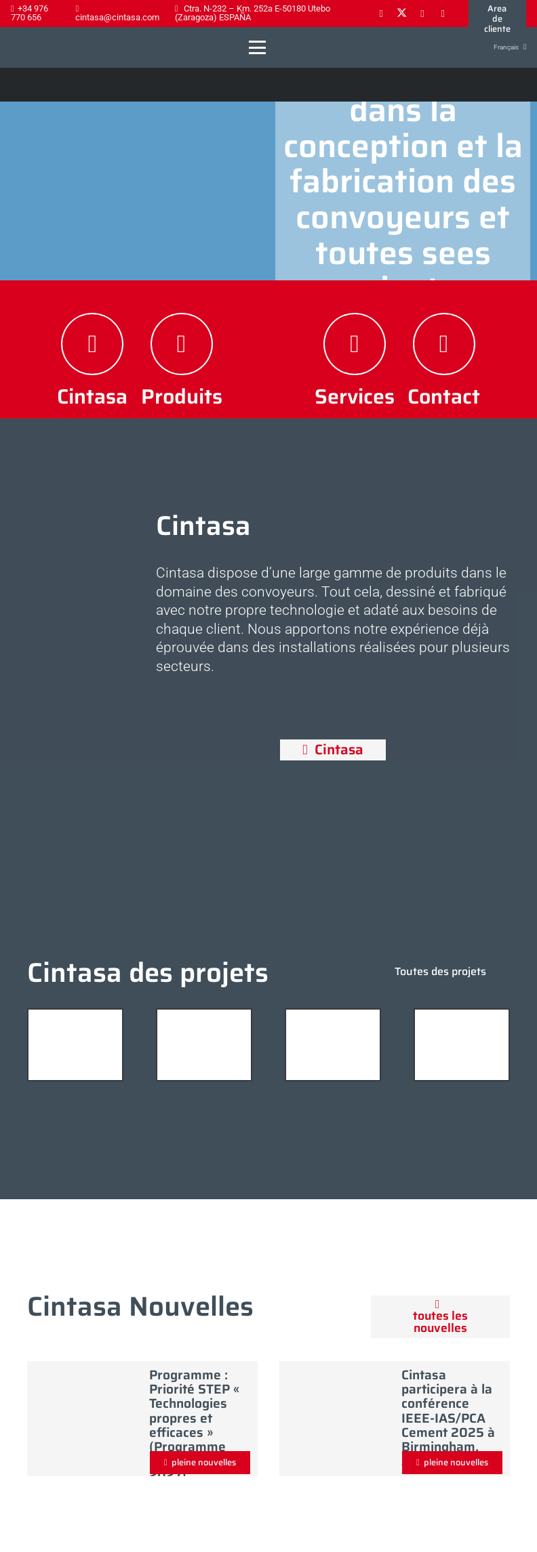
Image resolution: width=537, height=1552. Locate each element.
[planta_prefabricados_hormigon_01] (333, 1045)
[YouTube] (443, 13)
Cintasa (92, 396)
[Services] (354, 344)
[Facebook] (381, 13)
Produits (181, 396)
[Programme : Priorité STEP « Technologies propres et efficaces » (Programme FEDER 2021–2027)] (84, 1415)
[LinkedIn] (422, 13)
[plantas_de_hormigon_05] (75, 1045)
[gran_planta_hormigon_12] (462, 1045)
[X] (401, 13)
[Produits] (182, 344)
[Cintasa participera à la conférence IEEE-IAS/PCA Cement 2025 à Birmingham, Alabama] (336, 1415)
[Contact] (444, 344)
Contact (443, 396)
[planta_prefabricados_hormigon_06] (204, 1045)
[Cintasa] (92, 344)
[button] (257, 47)
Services (355, 396)
